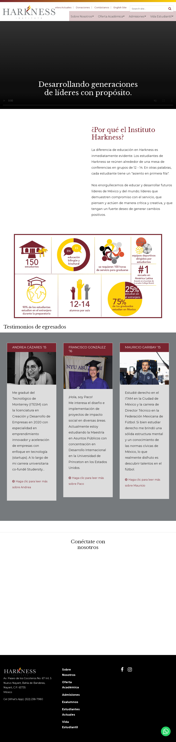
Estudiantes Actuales (64, 7)
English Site (120, 7)
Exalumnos (70, 702)
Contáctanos (104, 7)
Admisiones (71, 694)
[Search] (169, 8)
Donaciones (86, 7)
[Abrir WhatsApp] (165, 732)
